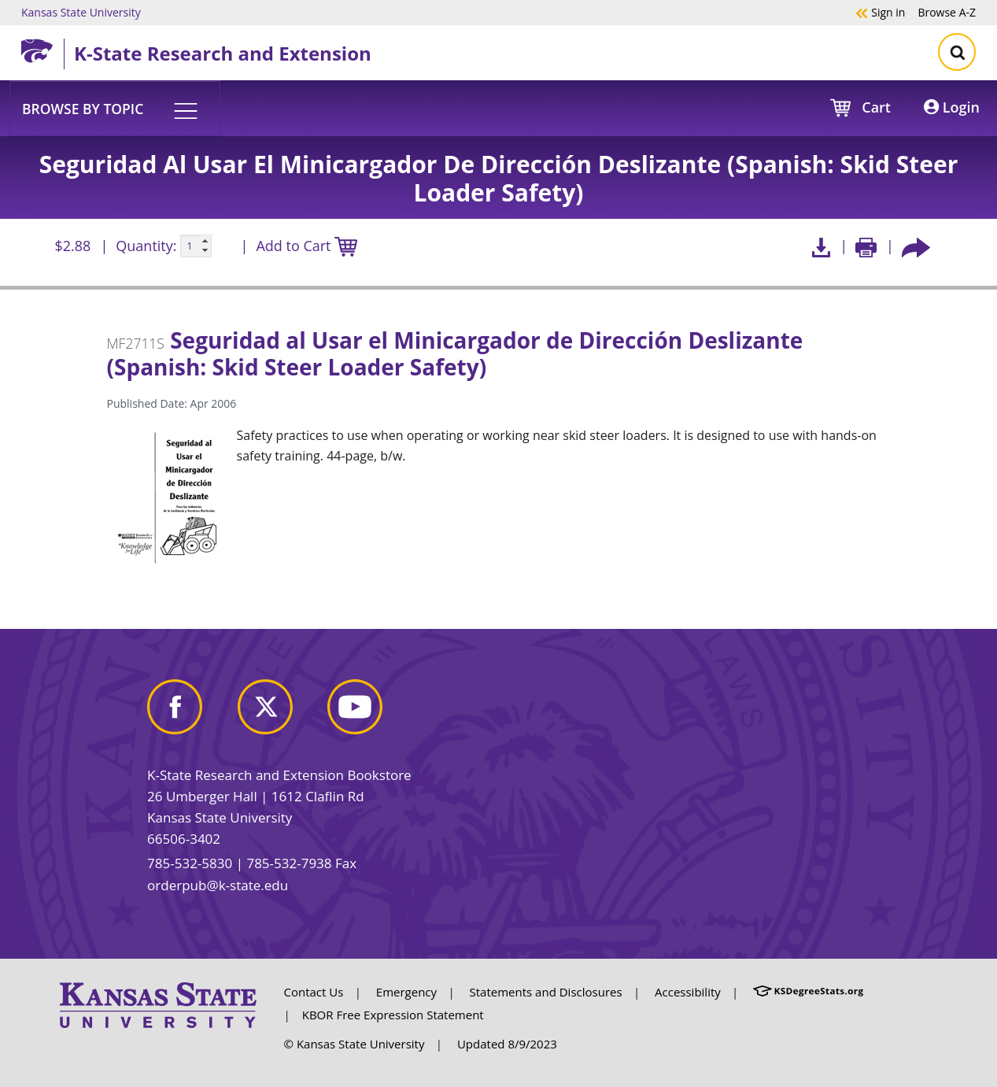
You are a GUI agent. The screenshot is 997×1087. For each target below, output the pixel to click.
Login (952, 107)
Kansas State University (81, 12)
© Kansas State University (354, 1044)
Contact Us (314, 992)
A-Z (947, 12)
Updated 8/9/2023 (507, 1044)
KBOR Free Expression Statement (393, 1014)
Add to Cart (306, 246)
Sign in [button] (880, 12)
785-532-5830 (189, 863)
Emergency (406, 992)
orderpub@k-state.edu (217, 885)
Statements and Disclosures (546, 992)
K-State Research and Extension (222, 53)
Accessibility (688, 992)
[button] (114, 107)
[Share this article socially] (916, 246)
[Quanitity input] (196, 246)
